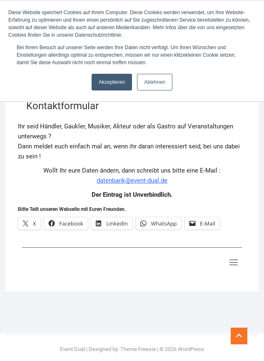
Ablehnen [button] (154, 82)
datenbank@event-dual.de (132, 180)
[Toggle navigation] (233, 262)
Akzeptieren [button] (112, 82)
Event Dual (72, 349)
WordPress (191, 349)
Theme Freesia (138, 349)
